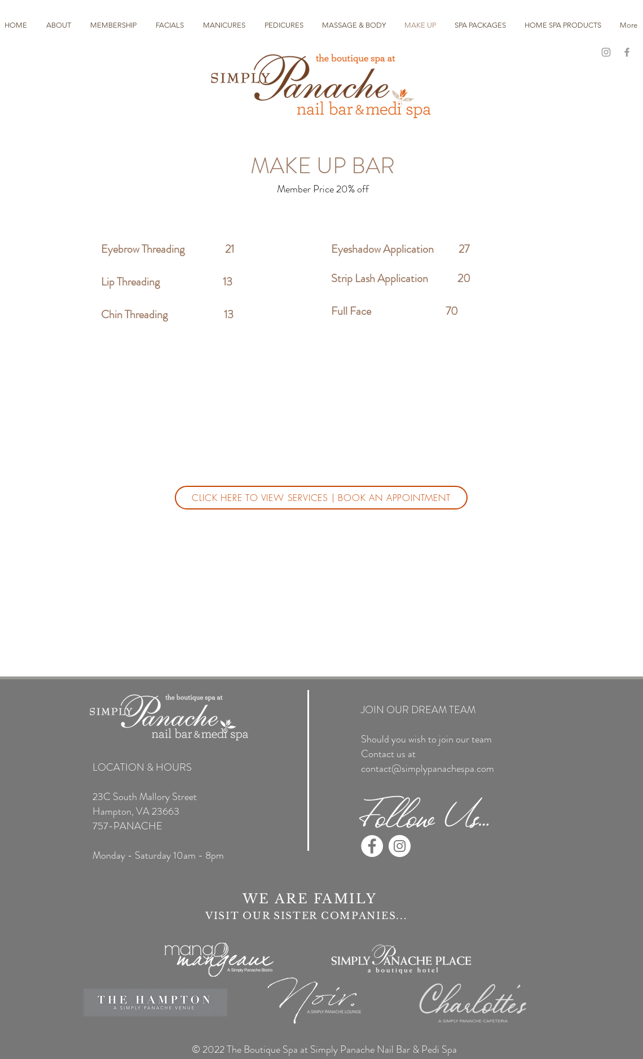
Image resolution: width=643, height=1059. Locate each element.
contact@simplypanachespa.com (427, 768)
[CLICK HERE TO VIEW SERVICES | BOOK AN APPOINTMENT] (321, 497)
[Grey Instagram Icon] (606, 52)
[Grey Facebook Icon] (627, 52)
